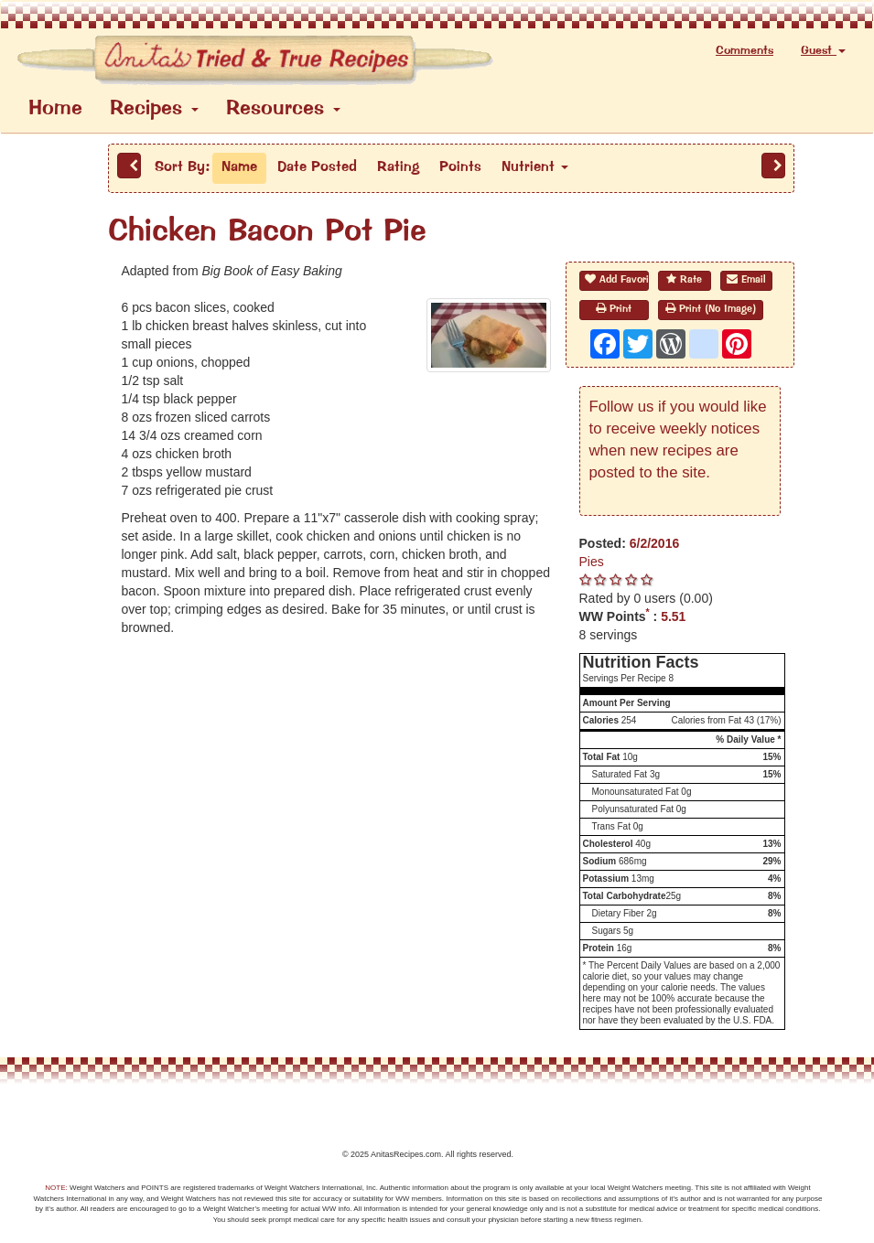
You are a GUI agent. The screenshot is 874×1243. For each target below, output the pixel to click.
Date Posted (317, 167)
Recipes (154, 109)
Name (239, 167)
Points (460, 167)
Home (55, 109)
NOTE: (56, 1188)
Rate (684, 279)
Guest (823, 51)
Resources (283, 109)
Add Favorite (617, 279)
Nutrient (535, 167)
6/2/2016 (655, 543)
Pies (591, 561)
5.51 (673, 616)
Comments (744, 51)
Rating (398, 167)
